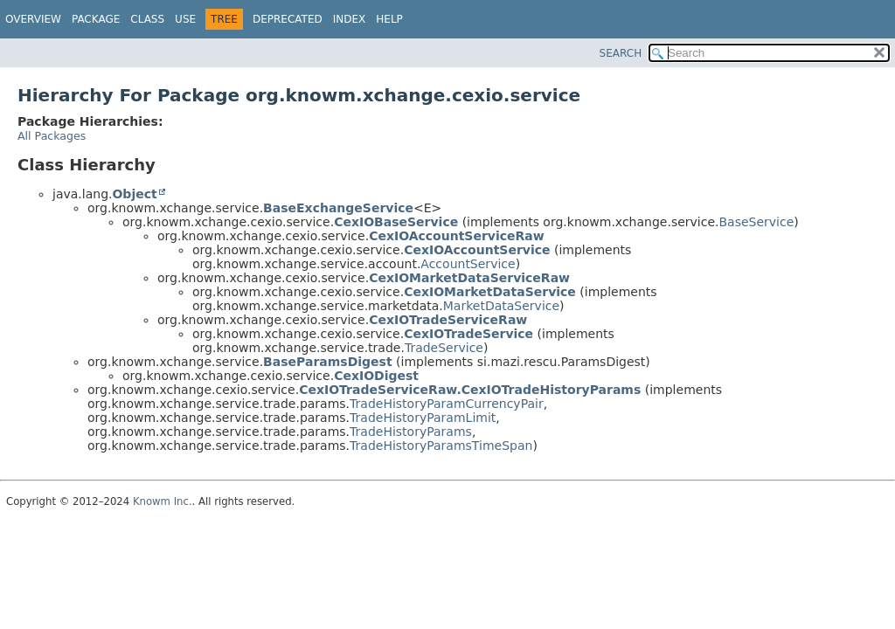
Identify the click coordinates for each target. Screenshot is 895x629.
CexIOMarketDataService (490, 292)
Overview (33, 19)
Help (389, 19)
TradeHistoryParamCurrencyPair (447, 404)
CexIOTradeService (468, 334)
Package (96, 19)
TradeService (444, 348)
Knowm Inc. (162, 501)
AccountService (467, 264)
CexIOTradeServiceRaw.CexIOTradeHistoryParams (470, 390)
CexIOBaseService (396, 222)
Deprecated (288, 19)
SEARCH (621, 53)
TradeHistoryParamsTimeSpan (441, 446)
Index (349, 19)
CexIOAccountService (477, 250)
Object (134, 194)
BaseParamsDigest (327, 362)
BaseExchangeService (338, 208)
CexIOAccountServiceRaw (457, 236)
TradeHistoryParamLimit (423, 418)
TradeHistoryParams (411, 432)
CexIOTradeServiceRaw (448, 320)
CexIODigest (376, 376)
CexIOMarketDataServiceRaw (469, 278)
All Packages (51, 135)
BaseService (756, 222)
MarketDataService (501, 306)
